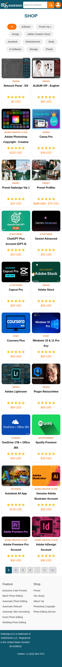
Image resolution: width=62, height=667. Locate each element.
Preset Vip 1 (45, 26)
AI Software (15, 49)
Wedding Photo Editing (14, 622)
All (12, 26)
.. (37, 570)
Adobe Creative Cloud (38, 34)
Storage (34, 49)
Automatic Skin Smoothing (16, 611)
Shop (37, 584)
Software (26, 26)
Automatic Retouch (12, 606)
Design (15, 34)
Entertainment (33, 41)
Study (51, 41)
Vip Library (39, 595)
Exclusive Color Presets (14, 590)
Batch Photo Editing (12, 595)
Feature (7, 584)
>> (52, 570)
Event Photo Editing (12, 617)
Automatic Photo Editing (14, 601)
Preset (49, 49)
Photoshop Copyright (44, 606)
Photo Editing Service (45, 611)
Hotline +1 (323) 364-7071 (31, 654)
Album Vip (39, 601)
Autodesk (12, 41)
